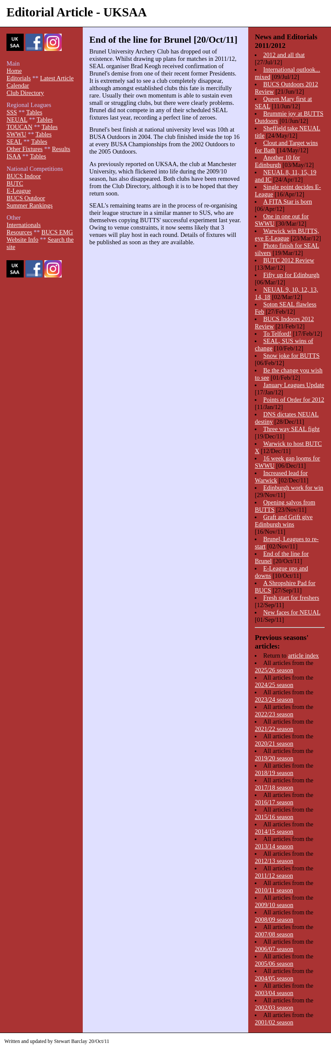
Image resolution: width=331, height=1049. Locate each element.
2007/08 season (274, 934)
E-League (18, 190)
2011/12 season (274, 875)
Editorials (18, 78)
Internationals (23, 224)
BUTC (14, 183)
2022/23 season (274, 714)
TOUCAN (19, 126)
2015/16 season (274, 816)
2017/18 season (274, 787)
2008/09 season (274, 919)
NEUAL (16, 119)
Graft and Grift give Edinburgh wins (283, 520)
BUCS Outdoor (25, 198)
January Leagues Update (293, 384)
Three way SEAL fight (291, 428)
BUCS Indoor (23, 176)
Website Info (22, 239)
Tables (34, 112)
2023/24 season (274, 699)
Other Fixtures (24, 148)
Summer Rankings (29, 205)
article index (303, 655)
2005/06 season (274, 963)
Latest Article (57, 78)
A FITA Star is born (287, 201)
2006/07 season (274, 948)
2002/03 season (274, 1007)
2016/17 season (274, 802)
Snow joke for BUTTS (291, 355)
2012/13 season (274, 860)
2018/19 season (274, 772)
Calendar (17, 85)
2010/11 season (274, 890)
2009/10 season (274, 904)
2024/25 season (274, 684)
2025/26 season (274, 670)
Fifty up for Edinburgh (291, 274)
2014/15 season (274, 831)
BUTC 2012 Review (288, 260)
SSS (11, 112)
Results (61, 148)
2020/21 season (274, 743)
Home (14, 70)
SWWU (16, 134)
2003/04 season (274, 992)
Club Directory (25, 92)
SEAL (14, 141)
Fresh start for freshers (291, 597)
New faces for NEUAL (292, 612)
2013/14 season (274, 846)
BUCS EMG (57, 232)
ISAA (13, 156)
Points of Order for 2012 (294, 399)
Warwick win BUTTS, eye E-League (287, 234)
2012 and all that (284, 54)
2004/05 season (274, 978)
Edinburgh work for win (293, 487)
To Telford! (277, 333)
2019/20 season (274, 758)
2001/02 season (274, 1022)
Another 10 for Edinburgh (277, 161)
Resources (19, 232)
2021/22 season (274, 728)
